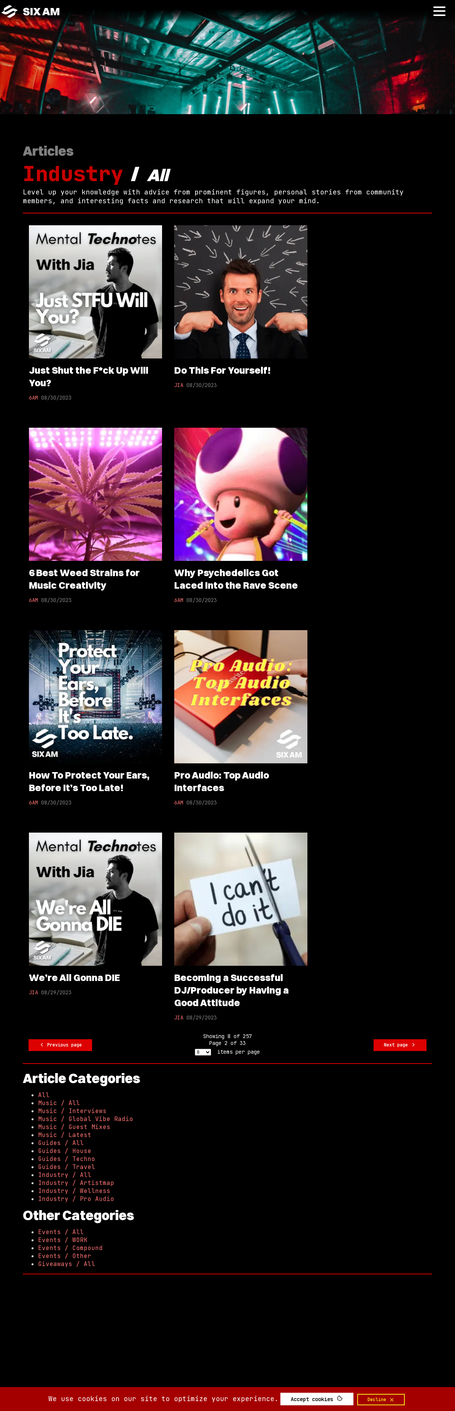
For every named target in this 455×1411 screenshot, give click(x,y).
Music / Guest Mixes (74, 1127)
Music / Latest (64, 1135)
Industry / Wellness (74, 1191)
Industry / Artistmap (76, 1183)
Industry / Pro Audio (76, 1199)
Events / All (61, 1232)
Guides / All (61, 1143)
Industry (73, 174)
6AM (33, 397)
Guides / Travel (66, 1167)
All (43, 1095)
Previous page (60, 1045)
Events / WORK (63, 1240)
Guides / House (64, 1151)
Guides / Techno (66, 1159)
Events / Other (64, 1256)
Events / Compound (70, 1248)
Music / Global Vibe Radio (85, 1119)
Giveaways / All (66, 1264)
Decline (381, 1400)
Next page (400, 1045)
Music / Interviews (72, 1111)
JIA (178, 385)
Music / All (59, 1103)
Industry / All (64, 1175)
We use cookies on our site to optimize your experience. (163, 1398)
